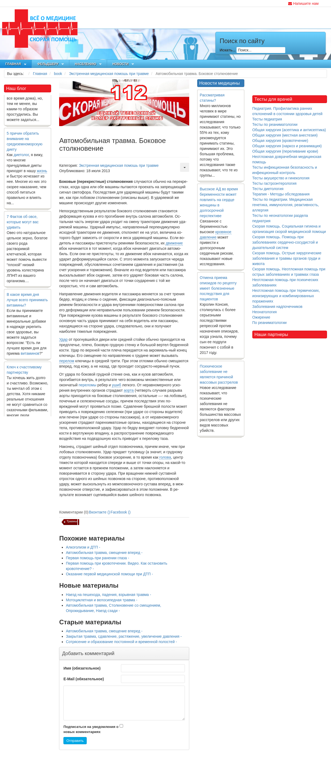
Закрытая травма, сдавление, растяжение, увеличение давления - (124, 636)
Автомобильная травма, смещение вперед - (104, 552)
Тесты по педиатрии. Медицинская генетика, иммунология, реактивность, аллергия (285, 204)
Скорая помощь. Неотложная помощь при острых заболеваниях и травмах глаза (288, 272)
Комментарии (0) (73, 512)
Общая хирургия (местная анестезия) (285, 135)
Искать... (228, 50)
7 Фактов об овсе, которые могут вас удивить (23, 224)
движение (174, 243)
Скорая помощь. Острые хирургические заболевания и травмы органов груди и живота (286, 258)
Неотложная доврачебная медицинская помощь (286, 159)
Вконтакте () (99, 512)
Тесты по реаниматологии (275, 124)
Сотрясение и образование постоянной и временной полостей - (121, 642)
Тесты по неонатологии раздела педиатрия (280, 218)
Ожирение (261, 317)
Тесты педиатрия (267, 119)
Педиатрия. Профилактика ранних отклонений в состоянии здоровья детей (287, 111)
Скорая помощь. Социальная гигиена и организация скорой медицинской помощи (289, 229)
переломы (87, 385)
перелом (66, 361)
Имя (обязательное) (81, 668)
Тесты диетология (268, 189)
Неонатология (264, 312)
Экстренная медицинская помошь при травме (118, 165)
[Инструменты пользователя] (184, 167)
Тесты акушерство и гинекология (281, 178)
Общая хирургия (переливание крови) (285, 151)
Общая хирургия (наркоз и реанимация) (287, 146)
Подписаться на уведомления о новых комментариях (91, 729)
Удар (63, 339)
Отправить (74, 741)
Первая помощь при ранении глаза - (97, 558)
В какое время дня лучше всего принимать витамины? (27, 301)
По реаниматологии (269, 322)
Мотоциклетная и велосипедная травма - (101, 600)
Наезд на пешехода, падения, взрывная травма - (108, 594)
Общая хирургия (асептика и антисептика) (289, 130)
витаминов (30, 355)
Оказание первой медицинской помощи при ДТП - (109, 574)
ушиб (116, 385)
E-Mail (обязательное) (83, 679)
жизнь (42, 173)
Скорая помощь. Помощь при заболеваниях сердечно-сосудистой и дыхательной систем (285, 242)
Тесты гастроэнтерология (274, 183)
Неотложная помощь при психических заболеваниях (285, 282)
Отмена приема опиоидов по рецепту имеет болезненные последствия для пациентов (218, 288)
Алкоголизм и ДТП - (83, 547)
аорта (129, 390)
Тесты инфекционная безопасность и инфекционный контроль (284, 170)
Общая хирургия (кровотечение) (280, 140)
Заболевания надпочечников (277, 306)
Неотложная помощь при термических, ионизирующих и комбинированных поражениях (286, 295)
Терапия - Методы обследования (281, 194)
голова (165, 457)
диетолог (21, 157)
